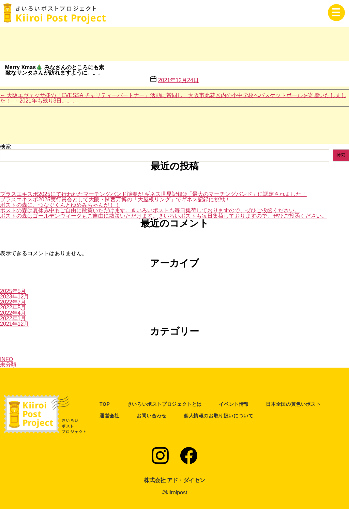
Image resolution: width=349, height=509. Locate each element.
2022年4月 (13, 313)
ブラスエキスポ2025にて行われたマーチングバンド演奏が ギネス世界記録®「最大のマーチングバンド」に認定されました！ (153, 194)
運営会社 (109, 415)
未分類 (8, 365)
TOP (105, 404)
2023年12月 (14, 296)
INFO (6, 359)
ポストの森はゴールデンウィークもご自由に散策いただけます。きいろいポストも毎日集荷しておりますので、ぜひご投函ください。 (163, 216)
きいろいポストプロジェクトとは (164, 404)
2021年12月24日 (178, 80)
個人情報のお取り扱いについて (219, 415)
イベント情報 (234, 404)
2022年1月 (13, 318)
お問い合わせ (152, 415)
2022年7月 (13, 302)
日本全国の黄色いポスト (293, 404)
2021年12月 (14, 324)
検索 (5, 146)
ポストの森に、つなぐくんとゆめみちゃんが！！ (60, 205)
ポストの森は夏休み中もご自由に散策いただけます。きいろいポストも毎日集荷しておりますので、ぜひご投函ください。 (150, 210)
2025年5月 (13, 291)
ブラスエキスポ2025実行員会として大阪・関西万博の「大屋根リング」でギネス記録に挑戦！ (115, 199)
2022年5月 (13, 307)
